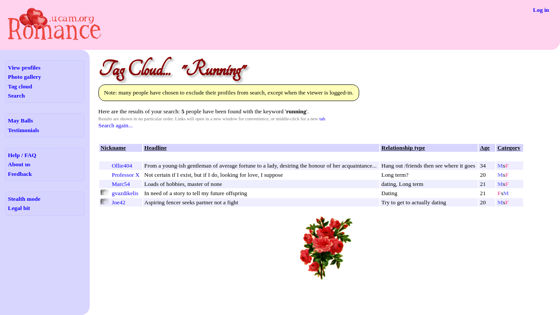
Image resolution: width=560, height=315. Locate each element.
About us (19, 164)
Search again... (115, 125)
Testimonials (23, 130)
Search (16, 95)
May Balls (20, 120)
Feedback (20, 174)
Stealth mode (24, 199)
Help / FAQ (22, 155)
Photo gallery (24, 77)
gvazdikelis (125, 193)
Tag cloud (20, 86)
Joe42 (118, 202)
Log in (541, 10)
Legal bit (19, 208)
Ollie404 (122, 165)
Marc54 (121, 184)
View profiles (24, 67)
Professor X (125, 175)
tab (322, 118)
